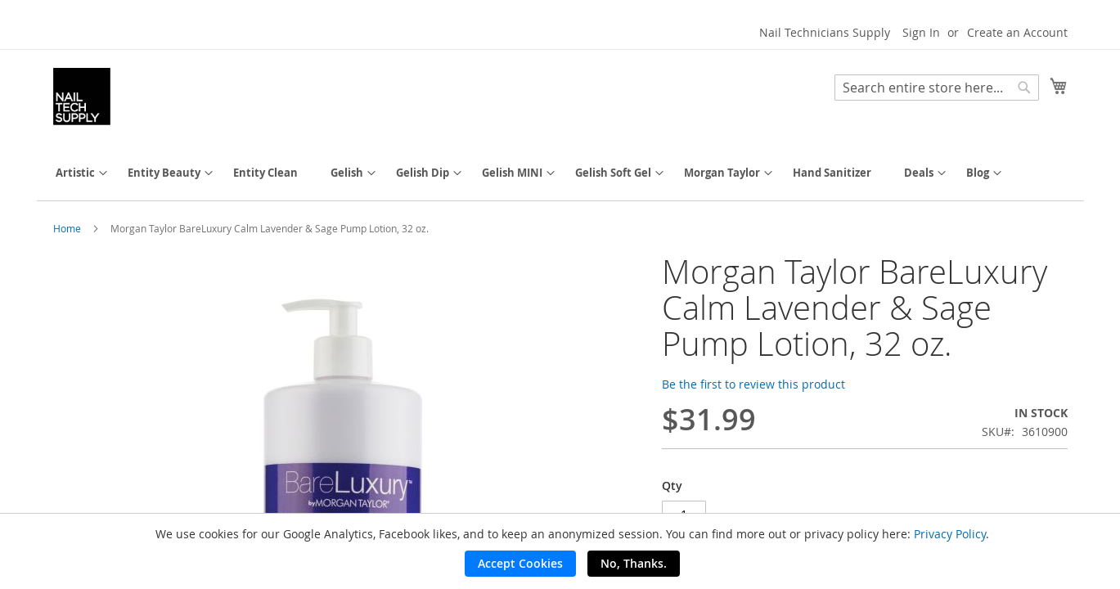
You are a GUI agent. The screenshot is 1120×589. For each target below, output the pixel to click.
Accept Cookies (520, 563)
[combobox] (936, 87)
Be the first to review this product (753, 384)
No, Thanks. (633, 563)
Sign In (921, 32)
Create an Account (1017, 32)
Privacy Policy (950, 534)
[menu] (560, 173)
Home (67, 228)
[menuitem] (75, 173)
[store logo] (81, 96)
